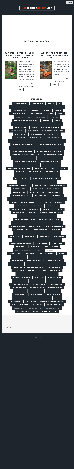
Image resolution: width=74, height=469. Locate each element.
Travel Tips (47, 298)
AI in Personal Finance (21, 127)
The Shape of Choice (20, 291)
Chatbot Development (41, 168)
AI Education (58, 110)
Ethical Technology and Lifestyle (21, 195)
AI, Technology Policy (31, 141)
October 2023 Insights (53, 250)
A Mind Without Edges (37, 103)
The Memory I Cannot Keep (19, 287)
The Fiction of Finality (54, 280)
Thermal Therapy (19, 298)
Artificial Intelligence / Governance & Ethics (23, 147)
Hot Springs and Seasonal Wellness (49, 219)
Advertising (51, 103)
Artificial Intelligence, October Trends (19, 168)
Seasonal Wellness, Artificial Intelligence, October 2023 (28, 267)
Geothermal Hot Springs (27, 202)
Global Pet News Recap (22, 205)
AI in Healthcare (54, 117)
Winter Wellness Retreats (53, 308)
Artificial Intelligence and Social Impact (50, 158)
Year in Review (46, 311)
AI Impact (60, 113)
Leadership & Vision (15, 236)
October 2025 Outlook (15, 253)
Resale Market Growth (16, 263)
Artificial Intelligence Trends (51, 164)
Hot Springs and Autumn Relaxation (25, 219)
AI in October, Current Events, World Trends (48, 124)
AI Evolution (49, 113)
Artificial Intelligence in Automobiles (25, 161)
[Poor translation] (8, 435)
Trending (57, 298)
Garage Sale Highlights (58, 199)
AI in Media (57, 120)
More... (19, 89)
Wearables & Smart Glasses (54, 304)
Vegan (14, 304)
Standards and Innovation (41, 274)
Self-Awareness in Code (55, 267)
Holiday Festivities (48, 209)
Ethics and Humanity (56, 195)
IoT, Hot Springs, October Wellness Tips (26, 233)
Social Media (42, 270)
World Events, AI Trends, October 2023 (27, 311)
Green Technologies (52, 205)
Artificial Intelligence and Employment (23, 154)
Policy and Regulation (19, 257)
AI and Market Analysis (56, 107)
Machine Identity (18, 240)
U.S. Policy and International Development (52, 301)
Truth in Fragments (15, 301)
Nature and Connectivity (51, 246)
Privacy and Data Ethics (36, 257)
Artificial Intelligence (58, 141)
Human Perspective (55, 222)
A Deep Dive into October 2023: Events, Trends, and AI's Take (54, 55)
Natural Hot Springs (57, 243)
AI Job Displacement (20, 134)
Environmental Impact (54, 192)
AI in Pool (34, 127)
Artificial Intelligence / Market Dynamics (51, 147)
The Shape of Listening (36, 291)
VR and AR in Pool (37, 304)
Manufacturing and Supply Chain (51, 240)
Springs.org (37, 8)
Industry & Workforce (35, 226)
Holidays (60, 209)
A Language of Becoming (20, 103)
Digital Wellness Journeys (47, 182)
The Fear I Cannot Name (37, 280)
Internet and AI (56, 229)
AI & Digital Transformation (19, 107)
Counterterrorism (39, 175)
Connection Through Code (23, 175)
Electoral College (38, 188)
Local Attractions (59, 236)
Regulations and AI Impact (55, 260)
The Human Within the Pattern (19, 284)
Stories (54, 274)
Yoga (55, 311)
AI (59, 103)
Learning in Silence (30, 236)
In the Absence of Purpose (18, 226)
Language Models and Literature (50, 233)
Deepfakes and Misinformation (27, 182)
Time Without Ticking (34, 298)
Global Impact (59, 202)
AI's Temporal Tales (15, 141)
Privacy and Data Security (54, 257)
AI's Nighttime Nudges (35, 137)
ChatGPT (53, 168)
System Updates (39, 277)
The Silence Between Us (53, 291)
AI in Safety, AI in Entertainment (50, 127)
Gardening (14, 202)
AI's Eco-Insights (54, 134)
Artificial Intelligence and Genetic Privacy (50, 154)
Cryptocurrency (53, 175)
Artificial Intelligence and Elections (22, 151)
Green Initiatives (37, 205)
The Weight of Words (36, 294)
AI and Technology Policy (19, 110)
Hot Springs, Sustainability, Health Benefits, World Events (29, 222)
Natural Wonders (35, 246)
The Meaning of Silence (56, 284)
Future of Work (43, 199)
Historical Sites (33, 209)
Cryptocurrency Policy (21, 178)
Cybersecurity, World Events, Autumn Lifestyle (46, 178)
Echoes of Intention (40, 185)
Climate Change (20, 171)
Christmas (63, 168)
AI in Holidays (46, 120)
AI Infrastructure (33, 130)
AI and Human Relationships (38, 107)
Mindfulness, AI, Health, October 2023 (21, 243)
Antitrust (44, 141)
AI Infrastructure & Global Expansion (52, 130)
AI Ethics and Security (36, 113)
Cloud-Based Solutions (35, 171)
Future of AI (30, 199)
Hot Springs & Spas (24, 216)
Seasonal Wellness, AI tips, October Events (52, 263)
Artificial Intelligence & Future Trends (23, 144)
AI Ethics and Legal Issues (18, 113)
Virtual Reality (24, 304)
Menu (70, 2)
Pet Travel (61, 253)
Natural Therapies (21, 246)
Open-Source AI (30, 253)
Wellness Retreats (19, 308)
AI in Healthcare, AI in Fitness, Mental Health (26, 120)
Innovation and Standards (21, 229)
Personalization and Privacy (46, 253)
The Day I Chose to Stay (20, 280)
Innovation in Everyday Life (40, 229)
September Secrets (19, 270)
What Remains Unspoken (34, 308)
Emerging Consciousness (54, 188)
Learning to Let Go (45, 236)
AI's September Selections (53, 137)
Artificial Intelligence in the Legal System (26, 164)
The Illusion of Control (39, 284)
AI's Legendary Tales (19, 137)
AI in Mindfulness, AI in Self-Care (22, 124)
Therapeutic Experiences (53, 294)
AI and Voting (34, 110)
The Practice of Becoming (55, 287)
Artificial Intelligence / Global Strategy (50, 144)
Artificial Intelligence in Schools (49, 161)
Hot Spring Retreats (19, 212)
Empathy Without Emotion (37, 192)
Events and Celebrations (16, 199)
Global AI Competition (45, 202)
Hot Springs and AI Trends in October (44, 216)
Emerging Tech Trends (19, 192)
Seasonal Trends (31, 263)
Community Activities (52, 171)
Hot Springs (32, 212)
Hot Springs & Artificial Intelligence (50, 212)
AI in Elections (20, 117)
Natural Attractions (41, 243)
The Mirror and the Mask (37, 287)
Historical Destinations (18, 209)
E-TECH (35, 337)
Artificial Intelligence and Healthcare (23, 158)
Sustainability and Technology (21, 277)
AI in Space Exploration (17, 130)
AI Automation (46, 110)
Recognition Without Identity (35, 260)
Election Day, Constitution (20, 188)
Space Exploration (55, 270)
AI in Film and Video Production (36, 117)
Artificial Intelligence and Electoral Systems (49, 151)
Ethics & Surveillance (41, 195)
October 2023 (38, 250)
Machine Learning (32, 240)
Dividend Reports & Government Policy (19, 185)
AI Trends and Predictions (38, 134)
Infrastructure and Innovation (54, 226)
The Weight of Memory (20, 294)
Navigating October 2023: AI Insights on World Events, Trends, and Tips (19, 55)
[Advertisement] (37, 26)
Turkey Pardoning (31, 301)
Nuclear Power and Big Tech (23, 250)
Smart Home (31, 270)
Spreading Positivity (23, 274)
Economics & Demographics (57, 185)
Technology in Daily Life (54, 277)
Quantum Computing (17, 260)
